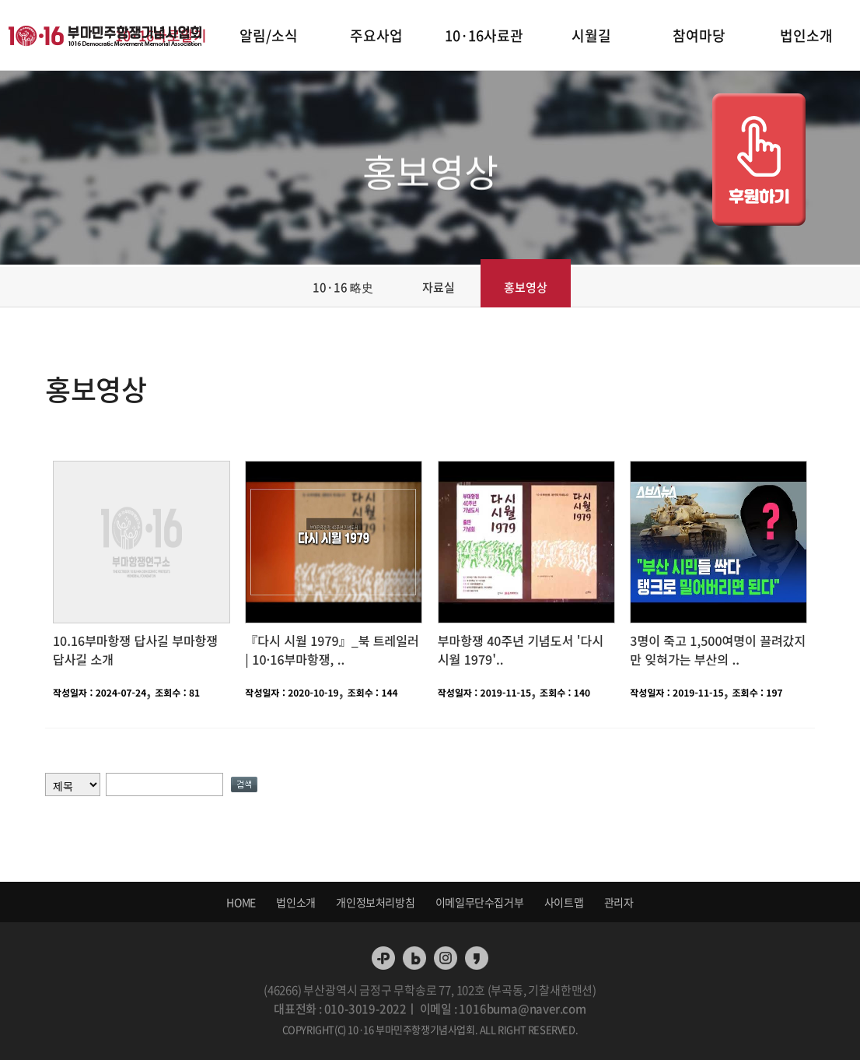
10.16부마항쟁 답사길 (112, 640)
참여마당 (699, 35)
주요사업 (376, 35)
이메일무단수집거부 (479, 902)
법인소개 (806, 35)
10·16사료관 (484, 35)
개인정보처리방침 (375, 902)
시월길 (591, 35)
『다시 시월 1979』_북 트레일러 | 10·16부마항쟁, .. (331, 650)
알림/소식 (268, 35)
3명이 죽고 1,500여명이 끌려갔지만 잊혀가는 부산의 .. (718, 650)
